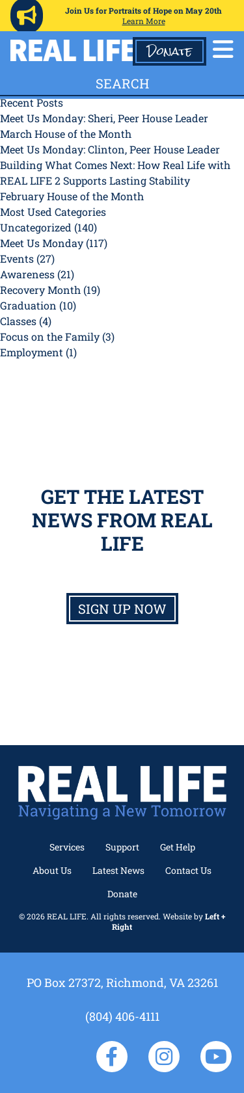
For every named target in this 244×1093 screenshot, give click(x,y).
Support (122, 847)
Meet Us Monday (41, 243)
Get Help (177, 847)
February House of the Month (72, 196)
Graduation (28, 305)
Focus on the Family (50, 336)
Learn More (143, 21)
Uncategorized (36, 227)
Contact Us (188, 870)
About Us (52, 870)
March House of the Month (65, 133)
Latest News (118, 870)
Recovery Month (40, 289)
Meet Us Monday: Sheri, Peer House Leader (104, 118)
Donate (169, 51)
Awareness (27, 274)
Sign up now (122, 608)
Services (67, 847)
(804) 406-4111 (122, 1016)
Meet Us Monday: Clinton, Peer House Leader (110, 149)
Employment (31, 352)
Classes (18, 321)
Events (17, 258)
